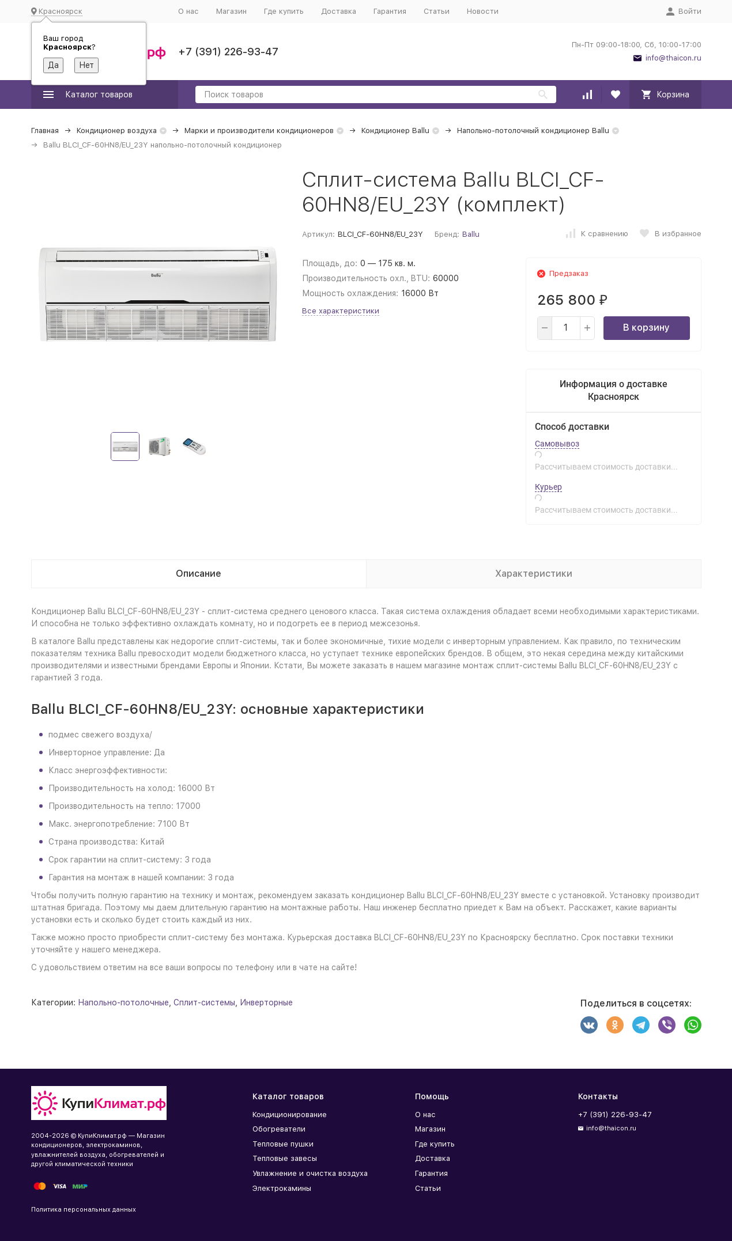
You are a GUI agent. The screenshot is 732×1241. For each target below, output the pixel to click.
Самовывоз (557, 443)
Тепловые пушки (283, 1144)
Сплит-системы (204, 1002)
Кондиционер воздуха (117, 130)
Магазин (231, 11)
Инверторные (266, 1002)
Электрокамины (281, 1188)
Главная (45, 130)
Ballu (471, 234)
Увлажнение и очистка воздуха (310, 1173)
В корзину (646, 327)
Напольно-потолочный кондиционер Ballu (533, 130)
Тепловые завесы (284, 1158)
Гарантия (389, 11)
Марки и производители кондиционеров (259, 130)
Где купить (284, 11)
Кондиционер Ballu (395, 130)
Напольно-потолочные (123, 1002)
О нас (188, 11)
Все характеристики (340, 311)
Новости (483, 11)
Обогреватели (278, 1129)
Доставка (338, 11)
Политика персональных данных (83, 1209)
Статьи (437, 11)
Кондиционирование (289, 1114)
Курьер (548, 486)
